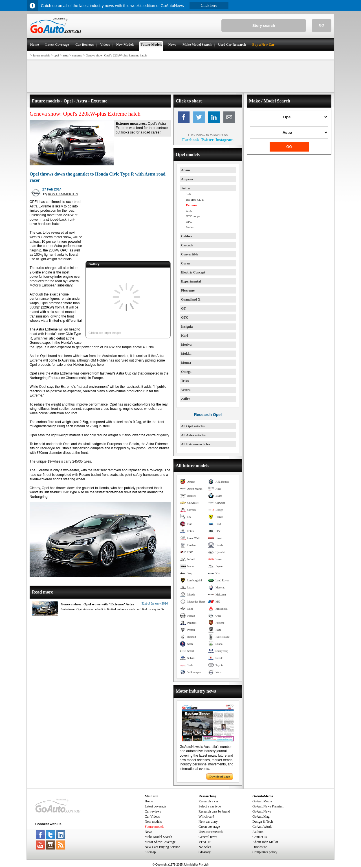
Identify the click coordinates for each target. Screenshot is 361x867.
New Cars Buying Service (162, 847)
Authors (257, 832)
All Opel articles (192, 426)
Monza (186, 363)
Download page (220, 776)
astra (66, 55)
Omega (186, 372)
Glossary (205, 852)
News (148, 832)
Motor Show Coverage (160, 842)
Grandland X (190, 299)
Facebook (190, 139)
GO (321, 25)
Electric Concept (193, 272)
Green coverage (209, 827)
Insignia (187, 327)
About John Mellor (265, 842)
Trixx (185, 381)
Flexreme (188, 290)
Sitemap (150, 852)
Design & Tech (262, 822)
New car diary (208, 822)
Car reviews (153, 811)
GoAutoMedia (262, 801)
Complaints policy (264, 852)
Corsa (185, 263)
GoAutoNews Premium (268, 806)
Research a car (208, 801)
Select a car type (210, 806)
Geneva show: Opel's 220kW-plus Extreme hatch (116, 55)
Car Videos (152, 816)
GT (183, 308)
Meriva (186, 345)
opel (56, 55)
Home (149, 801)
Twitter (207, 139)
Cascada (187, 245)
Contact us (259, 837)
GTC (184, 317)
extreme (77, 55)
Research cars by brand (214, 811)
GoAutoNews (261, 811)
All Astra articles (193, 435)
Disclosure (259, 847)
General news (208, 837)
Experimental (191, 281)
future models (41, 55)
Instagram (224, 139)
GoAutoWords (262, 827)
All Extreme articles (195, 444)
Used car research (211, 832)
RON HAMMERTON (63, 194)
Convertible (189, 254)
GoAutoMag (261, 816)
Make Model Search (158, 837)
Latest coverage (155, 806)
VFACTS (205, 842)
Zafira (185, 399)
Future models (154, 827)
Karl (184, 336)
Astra (186, 188)
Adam (185, 170)
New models (153, 822)
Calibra (186, 236)
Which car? (206, 816)
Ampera (187, 179)
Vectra (186, 390)
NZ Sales (205, 847)
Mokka (186, 354)
